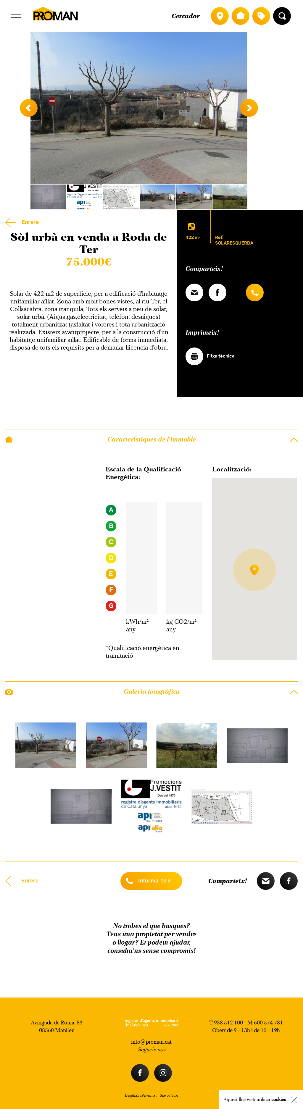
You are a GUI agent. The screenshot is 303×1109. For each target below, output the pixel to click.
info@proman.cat (151, 1041)
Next (249, 108)
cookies (278, 1099)
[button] (254, 571)
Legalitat (132, 1095)
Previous (29, 108)
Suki (174, 1095)
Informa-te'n (154, 881)
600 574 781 (268, 1022)
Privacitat (149, 1095)
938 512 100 (228, 1022)
